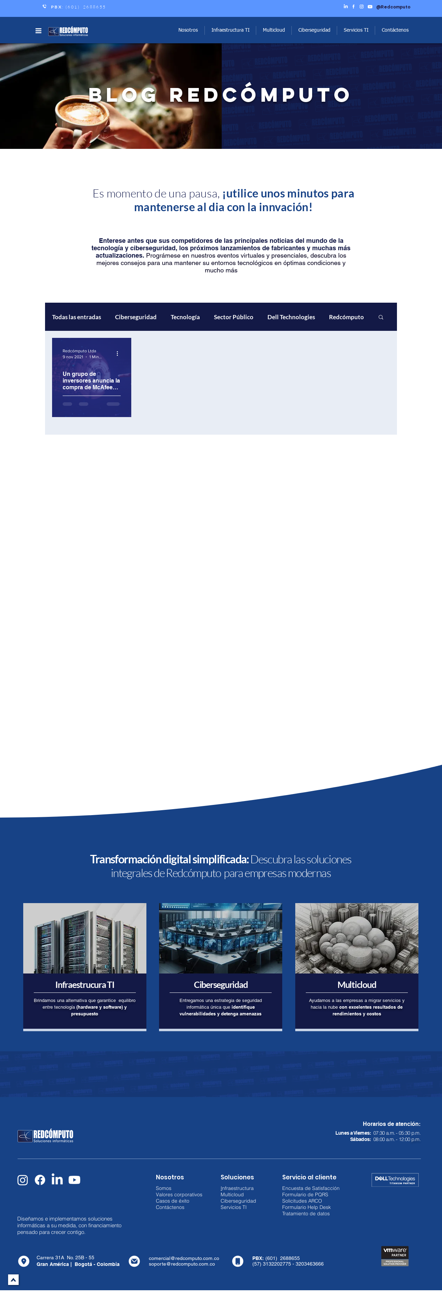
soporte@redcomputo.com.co (182, 1264)
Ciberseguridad (136, 317)
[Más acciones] (119, 353)
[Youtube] (74, 1180)
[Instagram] (23, 1180)
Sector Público (233, 317)
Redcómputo (346, 317)
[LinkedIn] (57, 1180)
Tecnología (185, 317)
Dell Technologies (291, 317)
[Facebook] (40, 1180)
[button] (38, 30)
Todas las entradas (76, 317)
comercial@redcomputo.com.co (184, 1258)
